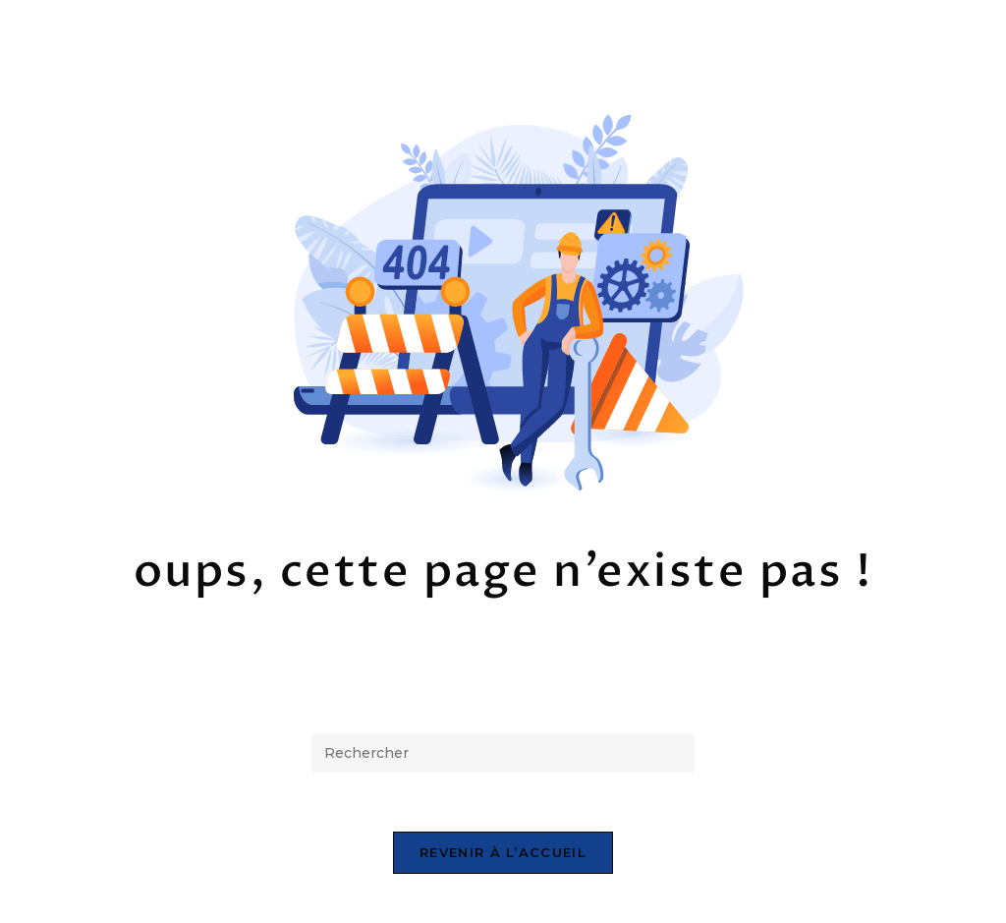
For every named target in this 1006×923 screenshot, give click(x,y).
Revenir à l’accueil (503, 852)
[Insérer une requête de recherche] (503, 753)
